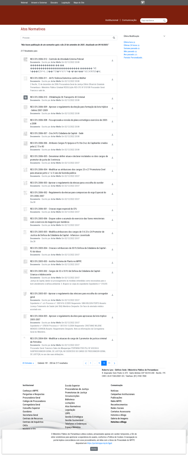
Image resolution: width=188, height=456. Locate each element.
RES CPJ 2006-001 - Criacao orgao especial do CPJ (53, 209)
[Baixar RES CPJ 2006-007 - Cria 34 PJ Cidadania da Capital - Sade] (112, 135)
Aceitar (94, 449)
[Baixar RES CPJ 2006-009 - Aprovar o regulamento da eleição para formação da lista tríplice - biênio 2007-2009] (112, 108)
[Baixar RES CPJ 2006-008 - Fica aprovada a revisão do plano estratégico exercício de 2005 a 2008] (112, 121)
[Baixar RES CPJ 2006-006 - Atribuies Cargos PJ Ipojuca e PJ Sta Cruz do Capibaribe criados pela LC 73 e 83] (112, 144)
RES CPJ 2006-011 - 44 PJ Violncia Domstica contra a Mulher (58, 78)
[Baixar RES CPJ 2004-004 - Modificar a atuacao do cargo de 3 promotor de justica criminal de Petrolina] (112, 340)
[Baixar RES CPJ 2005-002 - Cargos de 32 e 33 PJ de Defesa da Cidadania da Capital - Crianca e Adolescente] (112, 272)
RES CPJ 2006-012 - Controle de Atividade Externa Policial (57, 59)
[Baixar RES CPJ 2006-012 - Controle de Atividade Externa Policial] (112, 60)
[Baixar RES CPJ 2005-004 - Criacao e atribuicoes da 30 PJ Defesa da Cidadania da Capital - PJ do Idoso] (112, 249)
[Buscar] (153, 20)
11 (110, 364)
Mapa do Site (79, 2)
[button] (144, 36)
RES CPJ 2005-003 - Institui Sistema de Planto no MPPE (56, 261)
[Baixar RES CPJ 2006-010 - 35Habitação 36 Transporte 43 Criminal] (112, 98)
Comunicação (117, 396)
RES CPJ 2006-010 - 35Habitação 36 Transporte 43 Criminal (57, 97)
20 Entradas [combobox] (29, 363)
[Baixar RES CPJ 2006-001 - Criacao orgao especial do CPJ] (112, 210)
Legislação (65, 2)
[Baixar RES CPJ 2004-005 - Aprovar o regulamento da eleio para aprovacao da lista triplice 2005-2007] (112, 317)
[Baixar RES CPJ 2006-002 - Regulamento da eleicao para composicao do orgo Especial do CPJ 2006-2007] (112, 194)
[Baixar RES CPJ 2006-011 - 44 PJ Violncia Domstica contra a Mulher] (112, 79)
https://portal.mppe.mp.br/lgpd (99, 443)
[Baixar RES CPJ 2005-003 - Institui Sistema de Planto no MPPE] (112, 263)
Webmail (24, 2)
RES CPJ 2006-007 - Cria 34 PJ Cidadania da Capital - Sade (56, 133)
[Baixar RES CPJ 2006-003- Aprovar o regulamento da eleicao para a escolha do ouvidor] (112, 184)
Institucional (28, 396)
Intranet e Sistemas (39, 2)
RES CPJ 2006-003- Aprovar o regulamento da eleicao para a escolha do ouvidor (67, 182)
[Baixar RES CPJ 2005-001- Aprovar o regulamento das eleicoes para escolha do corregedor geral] (112, 295)
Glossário (54, 2)
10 (105, 364)
